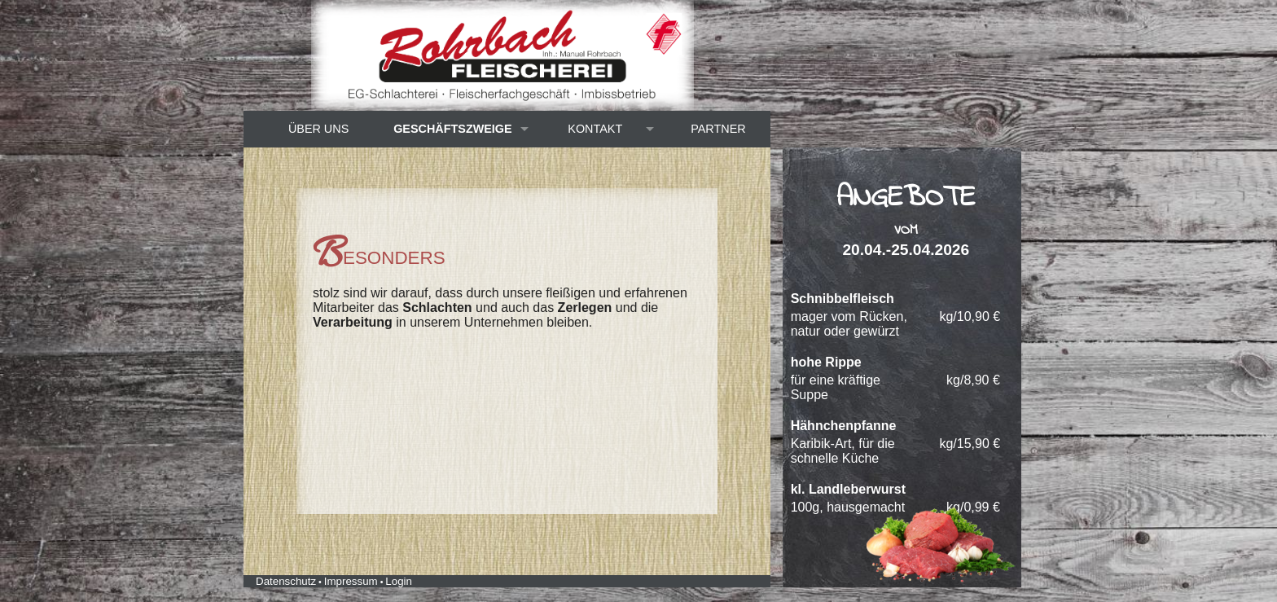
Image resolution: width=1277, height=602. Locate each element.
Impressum (351, 581)
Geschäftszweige (452, 128)
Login (398, 581)
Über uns (318, 128)
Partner (718, 128)
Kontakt (595, 128)
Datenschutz (286, 581)
